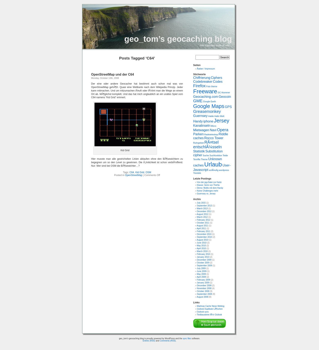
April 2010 (201, 248)
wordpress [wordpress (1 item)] (224, 170)
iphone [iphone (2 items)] (208, 121)
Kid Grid (139, 172)
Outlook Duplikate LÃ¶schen (210, 309)
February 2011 (203, 231)
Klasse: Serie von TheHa (208, 185)
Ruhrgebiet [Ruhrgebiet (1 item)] (198, 143)
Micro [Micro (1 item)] (213, 126)
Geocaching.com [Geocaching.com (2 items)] (205, 96)
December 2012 (204, 211)
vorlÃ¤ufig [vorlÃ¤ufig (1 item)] (213, 170)
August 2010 (202, 240)
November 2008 (204, 288)
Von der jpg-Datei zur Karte (209, 182)
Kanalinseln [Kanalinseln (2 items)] (201, 125)
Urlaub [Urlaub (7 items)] (213, 164)
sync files (187, 338)
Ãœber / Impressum (206, 69)
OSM (148, 172)
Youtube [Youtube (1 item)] (197, 173)
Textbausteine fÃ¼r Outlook (209, 315)
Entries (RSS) (149, 341)
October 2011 (203, 223)
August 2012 (202, 214)
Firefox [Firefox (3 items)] (199, 86)
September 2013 (204, 206)
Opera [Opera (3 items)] (222, 130)
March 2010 (202, 251)
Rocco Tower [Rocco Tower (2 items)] (213, 138)
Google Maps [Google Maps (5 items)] (208, 106)
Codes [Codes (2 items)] (217, 81)
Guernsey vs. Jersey (206, 194)
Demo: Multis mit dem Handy (210, 188)
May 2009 (201, 274)
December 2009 (204, 260)
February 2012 (203, 220)
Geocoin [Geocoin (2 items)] (225, 96)
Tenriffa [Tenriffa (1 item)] (196, 159)
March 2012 (202, 217)
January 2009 (203, 283)
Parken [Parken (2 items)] (198, 134)
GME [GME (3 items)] (198, 101)
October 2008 (203, 291)
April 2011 (201, 228)
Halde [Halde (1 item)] (211, 116)
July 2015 (201, 203)
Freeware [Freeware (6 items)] (205, 91)
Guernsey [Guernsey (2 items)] (200, 116)
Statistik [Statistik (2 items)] (199, 151)
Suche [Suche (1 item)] (206, 155)
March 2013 (202, 208)
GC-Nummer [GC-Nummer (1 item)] (224, 92)
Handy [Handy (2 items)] (198, 121)
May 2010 (201, 245)
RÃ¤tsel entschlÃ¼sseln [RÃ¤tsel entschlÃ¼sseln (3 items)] (207, 144)
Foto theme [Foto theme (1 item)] (211, 86)
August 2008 (202, 297)
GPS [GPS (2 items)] (228, 107)
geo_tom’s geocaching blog (178, 38)
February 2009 (203, 280)
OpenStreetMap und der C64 (112, 74)
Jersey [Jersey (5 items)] (221, 120)
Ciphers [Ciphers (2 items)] (216, 77)
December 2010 (204, 234)
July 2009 (201, 268)
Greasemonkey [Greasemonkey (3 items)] (207, 111)
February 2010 (203, 254)
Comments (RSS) (168, 341)
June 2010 (202, 243)
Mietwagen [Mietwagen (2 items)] (201, 130)
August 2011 (202, 226)
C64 (131, 172)
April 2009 (201, 277)
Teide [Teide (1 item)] (225, 155)
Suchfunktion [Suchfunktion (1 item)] (216, 155)
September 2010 (204, 237)
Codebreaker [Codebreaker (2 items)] (202, 81)
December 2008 (204, 285)
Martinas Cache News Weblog (210, 306)
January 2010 (203, 257)
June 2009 (202, 271)
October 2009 (203, 263)
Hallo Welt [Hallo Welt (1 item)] (219, 116)
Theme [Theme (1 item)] (204, 159)
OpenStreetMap (133, 175)
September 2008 (204, 294)
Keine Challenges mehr (207, 191)
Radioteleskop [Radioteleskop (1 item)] (211, 134)
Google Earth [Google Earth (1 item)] (209, 101)
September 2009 (204, 265)
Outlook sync (203, 312)
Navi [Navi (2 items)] (213, 130)
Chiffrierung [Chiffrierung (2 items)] (201, 77)
